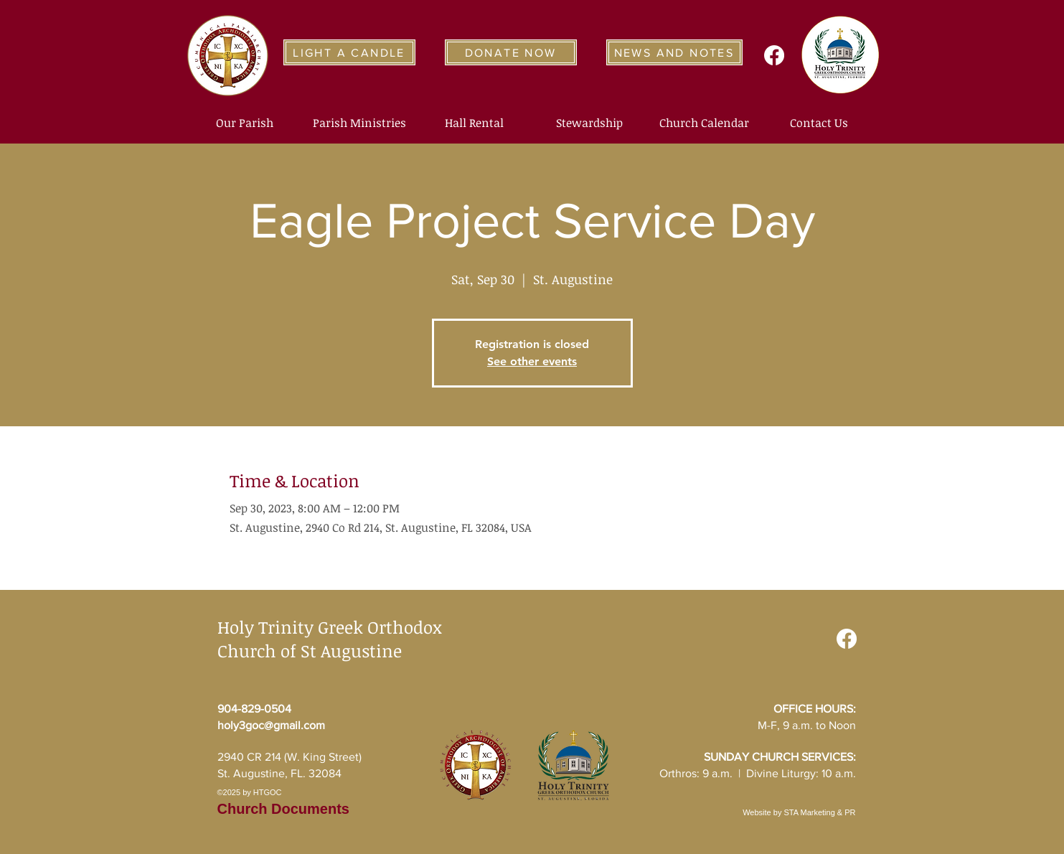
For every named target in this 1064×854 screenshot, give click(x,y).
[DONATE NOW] (511, 52)
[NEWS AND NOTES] (674, 52)
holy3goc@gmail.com (271, 725)
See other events (532, 361)
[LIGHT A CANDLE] (349, 52)
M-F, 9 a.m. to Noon (807, 725)
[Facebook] (774, 55)
